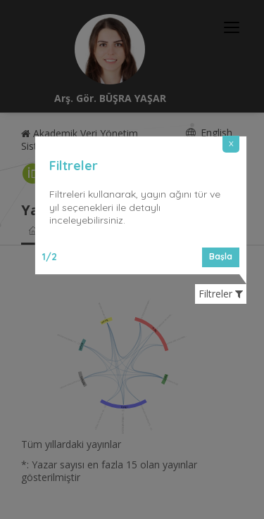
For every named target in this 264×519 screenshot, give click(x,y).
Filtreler (221, 294)
